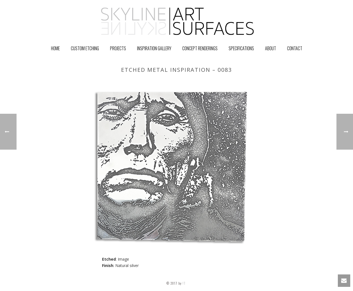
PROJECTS (118, 48)
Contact (294, 48)
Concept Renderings (200, 48)
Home (55, 48)
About (270, 48)
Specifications (241, 48)
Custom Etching (85, 48)
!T (185, 283)
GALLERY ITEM (249, 81)
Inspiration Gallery (154, 48)
